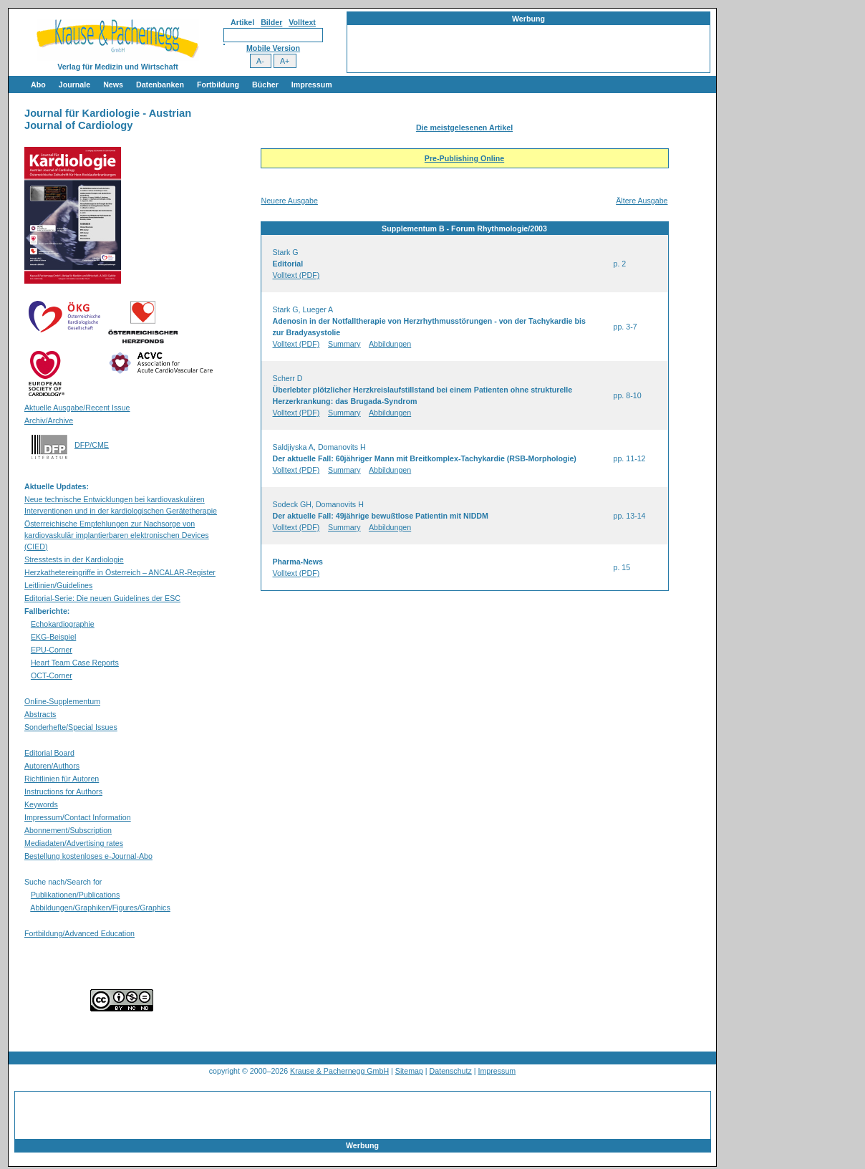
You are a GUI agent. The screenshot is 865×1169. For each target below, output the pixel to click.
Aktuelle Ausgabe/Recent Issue (77, 407)
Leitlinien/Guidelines (58, 585)
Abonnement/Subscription (68, 830)
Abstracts (40, 714)
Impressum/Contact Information (77, 817)
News (113, 84)
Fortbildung (218, 84)
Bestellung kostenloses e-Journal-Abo (88, 856)
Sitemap (409, 1071)
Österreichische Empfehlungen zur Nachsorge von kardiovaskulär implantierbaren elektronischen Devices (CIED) (116, 535)
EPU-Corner (51, 649)
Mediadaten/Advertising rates (73, 843)
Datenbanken (160, 84)
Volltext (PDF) (296, 275)
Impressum (311, 84)
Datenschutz (451, 1071)
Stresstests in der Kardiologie (74, 559)
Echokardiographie (63, 624)
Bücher (265, 84)
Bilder (271, 22)
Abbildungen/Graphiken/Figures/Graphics (100, 907)
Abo (38, 84)
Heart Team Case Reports (75, 662)
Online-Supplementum (62, 701)
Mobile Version (273, 48)
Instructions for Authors (63, 791)
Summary (344, 344)
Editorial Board (49, 753)
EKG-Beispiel (53, 636)
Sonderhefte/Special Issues (70, 727)
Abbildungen (390, 344)
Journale (74, 84)
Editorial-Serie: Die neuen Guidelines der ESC (102, 598)
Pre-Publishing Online (464, 158)
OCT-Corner (51, 675)
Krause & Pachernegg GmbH (339, 1071)
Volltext (302, 22)
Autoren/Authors (51, 765)
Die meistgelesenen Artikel (464, 127)
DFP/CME (91, 445)
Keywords (41, 804)
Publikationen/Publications (75, 894)
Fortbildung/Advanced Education (79, 933)
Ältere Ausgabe (641, 200)
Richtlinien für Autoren (61, 778)
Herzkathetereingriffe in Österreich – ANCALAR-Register (120, 572)
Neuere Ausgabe (289, 200)
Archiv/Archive (48, 420)
